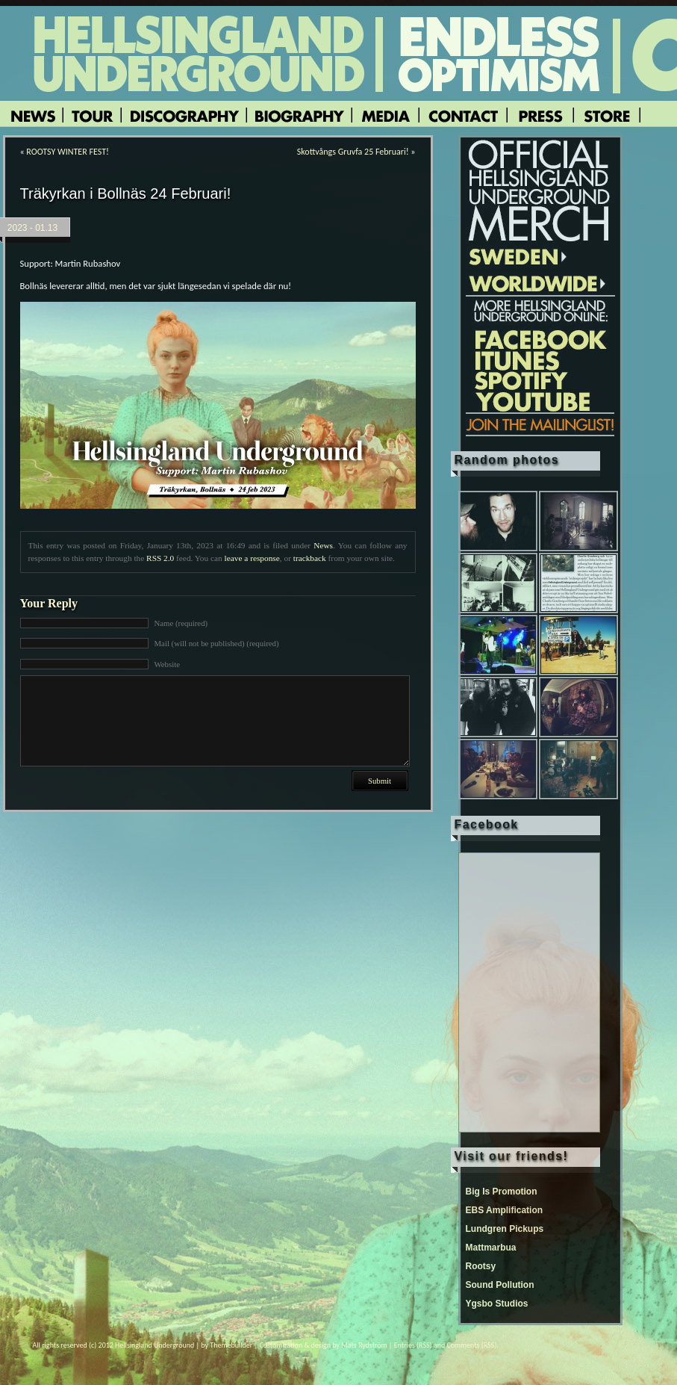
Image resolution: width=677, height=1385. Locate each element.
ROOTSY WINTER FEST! (67, 151)
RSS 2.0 (160, 558)
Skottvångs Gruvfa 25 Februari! (353, 151)
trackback (309, 558)
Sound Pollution (500, 1285)
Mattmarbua (491, 1247)
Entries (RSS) (413, 1345)
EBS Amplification (504, 1210)
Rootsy (481, 1266)
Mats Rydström (364, 1345)
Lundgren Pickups (505, 1229)
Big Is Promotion (501, 1191)
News (323, 545)
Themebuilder (231, 1345)
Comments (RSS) (471, 1345)
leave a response (252, 558)
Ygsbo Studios (497, 1303)
